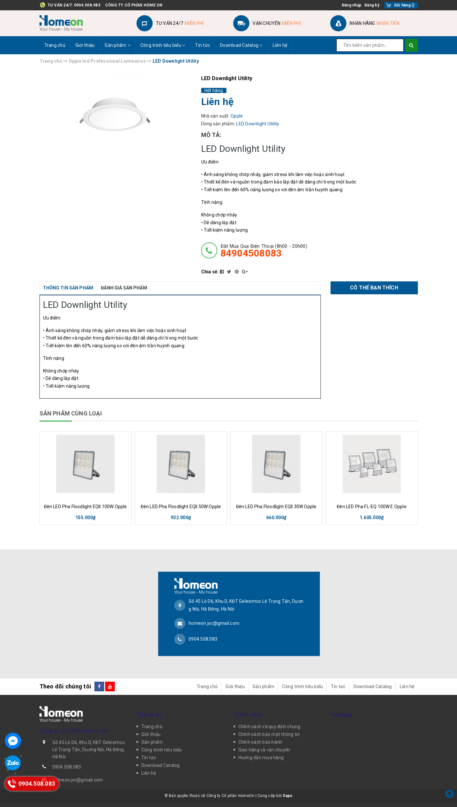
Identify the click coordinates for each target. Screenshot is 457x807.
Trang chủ (54, 45)
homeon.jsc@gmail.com (214, 622)
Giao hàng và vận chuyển (264, 749)
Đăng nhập (351, 5)
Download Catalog (241, 45)
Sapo (287, 795)
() (404, 5)
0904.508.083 (87, 5)
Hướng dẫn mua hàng (261, 757)
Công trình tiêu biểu (162, 45)
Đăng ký (372, 5)
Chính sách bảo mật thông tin (269, 734)
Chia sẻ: (210, 271)
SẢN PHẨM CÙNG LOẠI (70, 413)
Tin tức (202, 45)
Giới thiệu (85, 45)
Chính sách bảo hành (260, 742)
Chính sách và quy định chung (269, 726)
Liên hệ (280, 45)
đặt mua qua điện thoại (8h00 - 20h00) (264, 250)
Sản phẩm (117, 45)
